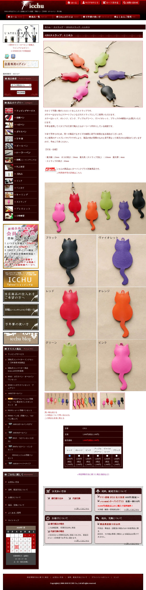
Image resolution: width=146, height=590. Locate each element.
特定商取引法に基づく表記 (38, 577)
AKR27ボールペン (15, 393)
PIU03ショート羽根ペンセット (21, 410)
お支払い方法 (13, 482)
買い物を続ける (51, 412)
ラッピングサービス (16, 354)
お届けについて (14, 497)
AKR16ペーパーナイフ (19, 464)
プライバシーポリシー (101, 577)
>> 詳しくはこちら (81, 509)
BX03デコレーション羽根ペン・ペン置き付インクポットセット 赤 (20, 402)
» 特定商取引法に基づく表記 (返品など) (93, 474)
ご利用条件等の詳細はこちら (69, 173)
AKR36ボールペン (17, 433)
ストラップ (58, 27)
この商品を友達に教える (54, 418)
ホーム (48, 27)
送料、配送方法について (18, 490)
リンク (116, 577)
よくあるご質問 (14, 513)
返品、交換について (16, 505)
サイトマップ (13, 520)
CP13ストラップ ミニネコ (78, 27)
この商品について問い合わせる (57, 415)
